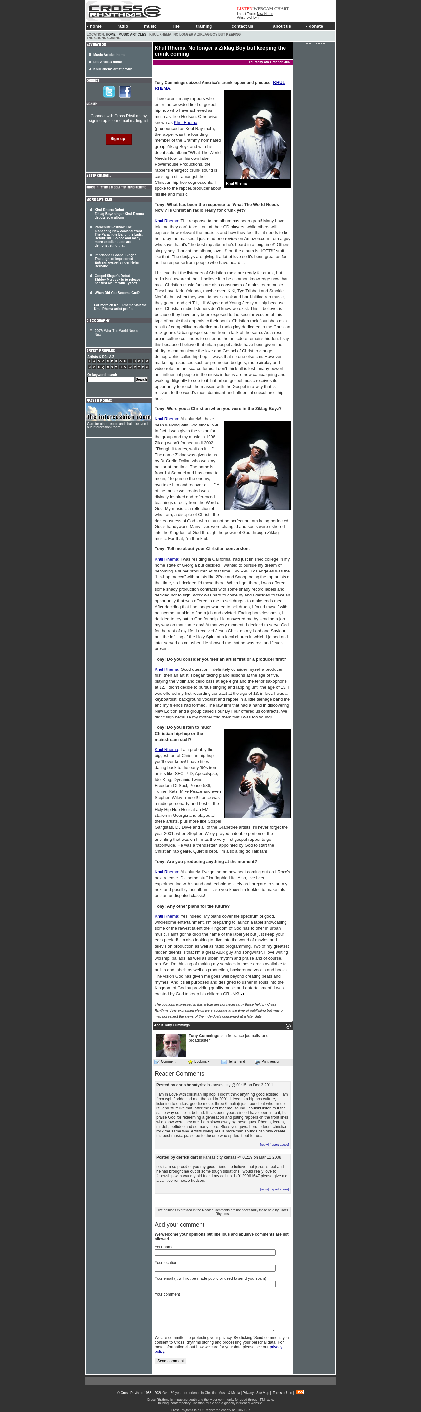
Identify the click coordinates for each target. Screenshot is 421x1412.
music (148, 26)
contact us (241, 26)
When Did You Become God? (117, 293)
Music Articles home (109, 55)
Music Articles (132, 34)
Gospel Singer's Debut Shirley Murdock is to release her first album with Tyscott (117, 279)
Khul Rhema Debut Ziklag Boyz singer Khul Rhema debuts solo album (119, 213)
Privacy (248, 1393)
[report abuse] (279, 1144)
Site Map (262, 1393)
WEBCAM (263, 8)
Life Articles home (107, 62)
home (94, 26)
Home (111, 34)
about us (280, 26)
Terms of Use (282, 1393)
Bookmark (198, 1061)
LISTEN (245, 8)
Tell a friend (233, 1061)
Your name (164, 1247)
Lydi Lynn (253, 17)
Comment (164, 1061)
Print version (267, 1062)
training (202, 26)
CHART (281, 8)
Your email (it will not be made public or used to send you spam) (210, 1278)
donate (314, 26)
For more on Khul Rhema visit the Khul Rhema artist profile (120, 307)
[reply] (264, 1144)
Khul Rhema (186, 122)
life (174, 26)
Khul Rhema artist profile (113, 69)
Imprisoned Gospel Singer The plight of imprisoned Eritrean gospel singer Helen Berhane (117, 260)
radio (120, 26)
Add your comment (179, 1224)
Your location (166, 1262)
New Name (265, 14)
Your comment (167, 1294)
